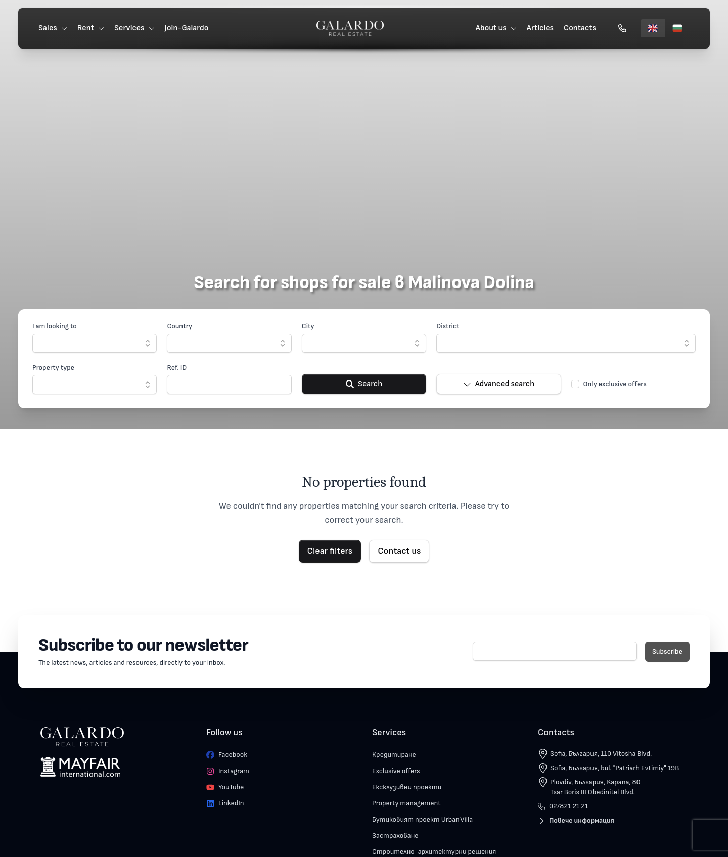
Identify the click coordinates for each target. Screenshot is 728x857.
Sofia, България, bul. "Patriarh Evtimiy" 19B (614, 768)
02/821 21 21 (563, 806)
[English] (653, 28)
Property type (53, 367)
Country (179, 326)
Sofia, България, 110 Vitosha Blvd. (601, 753)
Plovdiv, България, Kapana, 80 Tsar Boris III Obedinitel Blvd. (595, 787)
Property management (406, 803)
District (447, 326)
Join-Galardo (187, 28)
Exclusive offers (396, 771)
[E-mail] (555, 651)
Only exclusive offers (615, 383)
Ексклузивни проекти (406, 787)
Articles (540, 28)
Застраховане (395, 835)
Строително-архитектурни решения (434, 851)
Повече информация (576, 820)
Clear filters (330, 551)
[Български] (677, 28)
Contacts (580, 28)
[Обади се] (622, 28)
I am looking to (54, 326)
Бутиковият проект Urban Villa (422, 819)
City (308, 326)
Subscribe (667, 651)
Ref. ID (177, 367)
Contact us (399, 551)
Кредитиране (394, 754)
